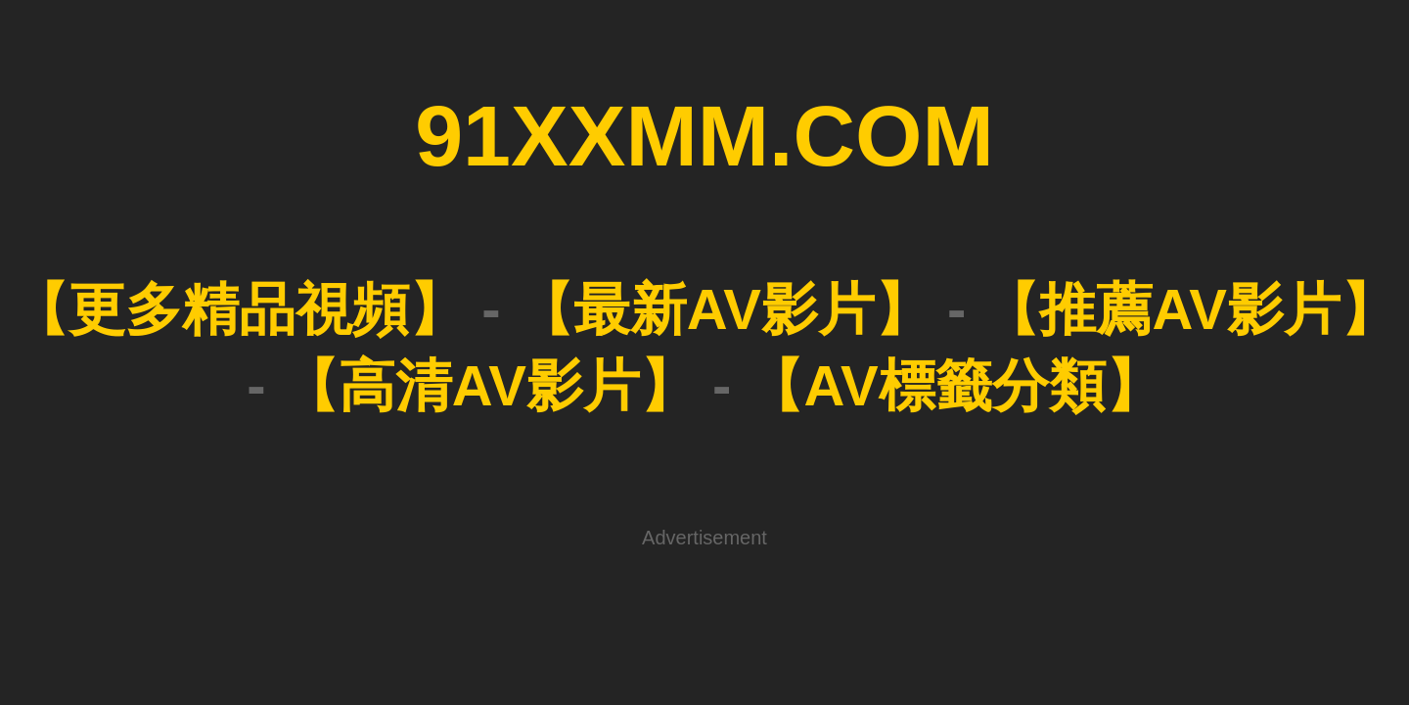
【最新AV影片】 (550, 167)
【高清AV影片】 (871, 167)
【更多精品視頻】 (383, 167)
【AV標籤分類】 (1032, 167)
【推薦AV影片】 (711, 167)
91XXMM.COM (704, 77)
